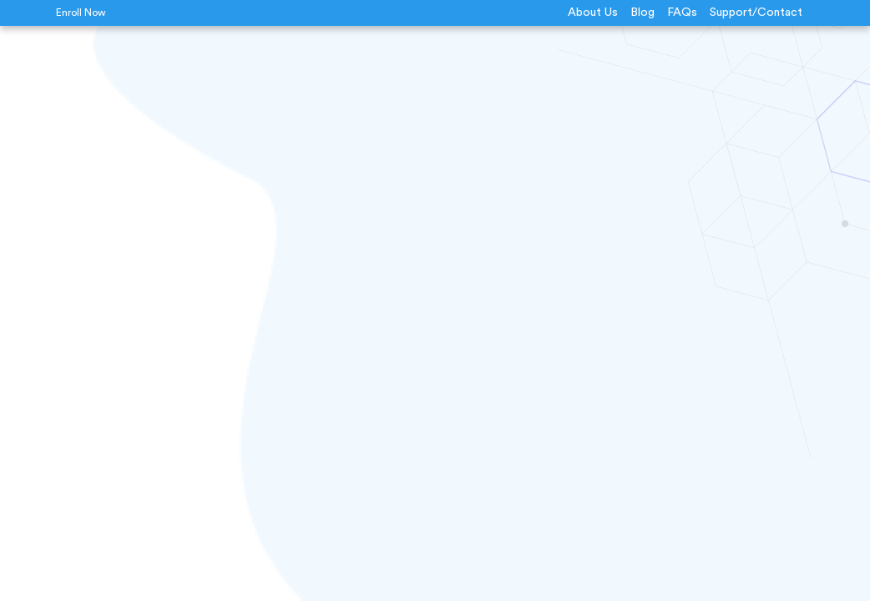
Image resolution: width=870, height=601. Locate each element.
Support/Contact (756, 12)
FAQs (682, 12)
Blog (642, 12)
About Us (593, 12)
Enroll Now (81, 13)
